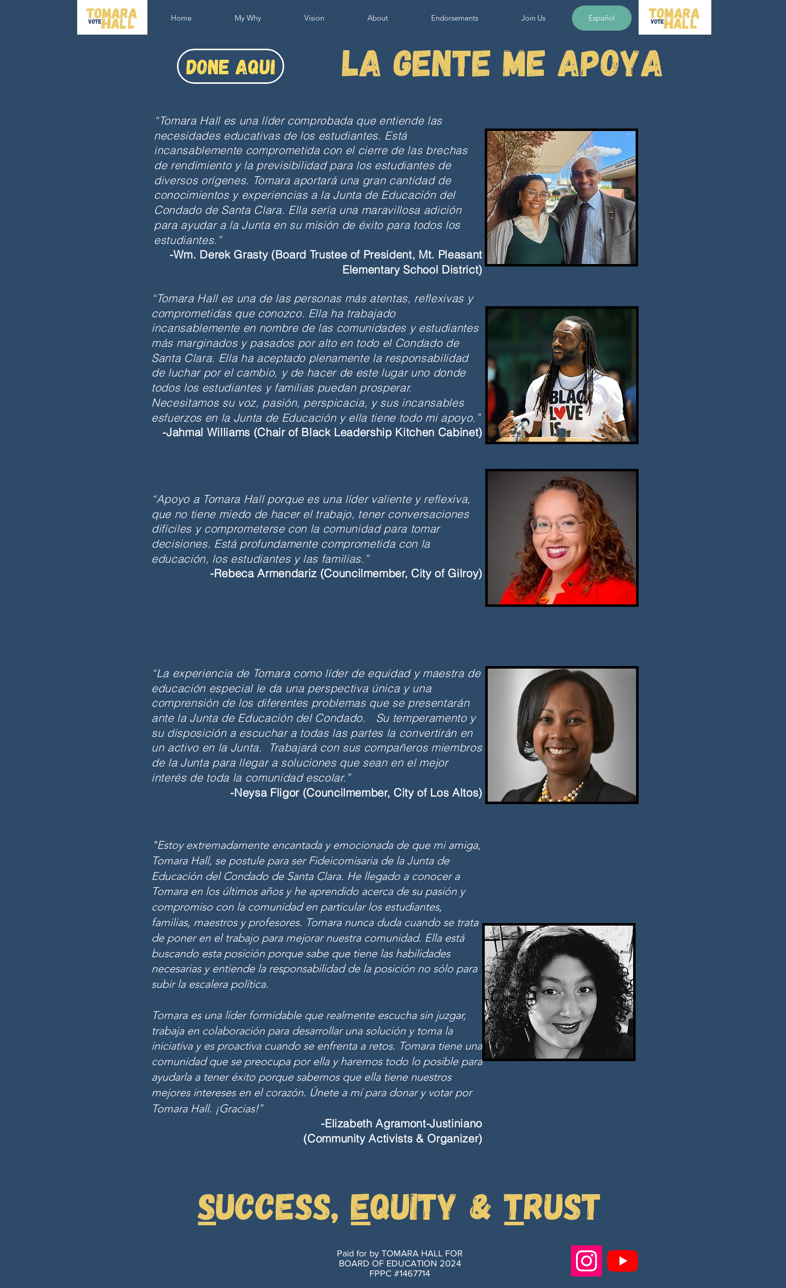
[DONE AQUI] (230, 66)
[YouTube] (622, 1260)
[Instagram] (586, 1260)
